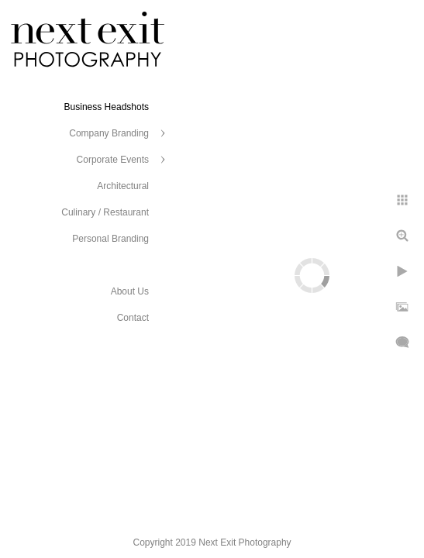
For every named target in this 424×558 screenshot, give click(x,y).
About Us (130, 291)
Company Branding (109, 133)
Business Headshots (106, 107)
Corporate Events (113, 159)
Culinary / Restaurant (105, 212)
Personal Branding (110, 238)
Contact (133, 317)
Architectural (123, 186)
